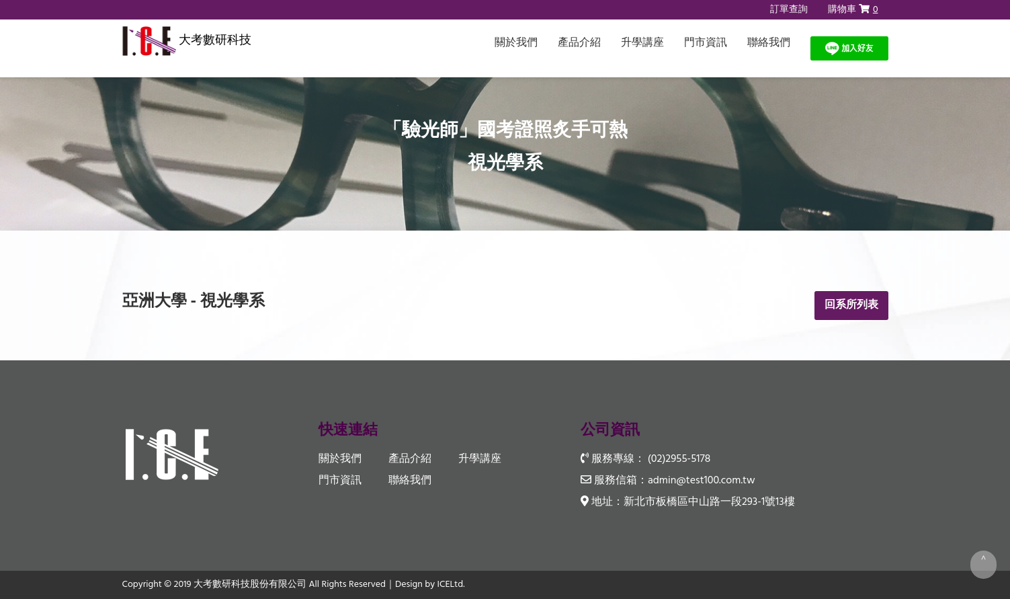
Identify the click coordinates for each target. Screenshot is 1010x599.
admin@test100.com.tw (701, 480)
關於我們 (516, 43)
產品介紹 (579, 43)
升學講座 (642, 43)
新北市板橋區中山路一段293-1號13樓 (709, 502)
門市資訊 (705, 43)
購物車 (853, 9)
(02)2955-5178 (679, 459)
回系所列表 (851, 305)
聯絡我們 (768, 43)
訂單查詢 (789, 9)
